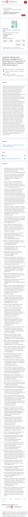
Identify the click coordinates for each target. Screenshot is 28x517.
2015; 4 (6, 11)
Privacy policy (18, 499)
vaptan (11, 146)
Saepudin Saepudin (9, 69)
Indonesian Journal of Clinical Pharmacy (13, 9)
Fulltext (5, 155)
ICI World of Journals (7, 8)
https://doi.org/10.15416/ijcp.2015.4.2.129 (12, 158)
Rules (10, 499)
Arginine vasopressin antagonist (10, 145)
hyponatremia (6, 146)
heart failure (21, 145)
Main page (3, 499)
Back (23, 15)
